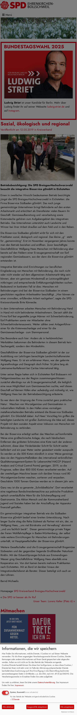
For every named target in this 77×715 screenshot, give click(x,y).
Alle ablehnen (8, 707)
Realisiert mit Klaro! (67, 712)
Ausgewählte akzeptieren (37, 707)
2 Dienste (14, 699)
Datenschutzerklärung (46, 682)
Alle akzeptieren (67, 707)
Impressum (19, 685)
